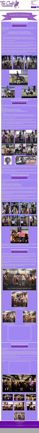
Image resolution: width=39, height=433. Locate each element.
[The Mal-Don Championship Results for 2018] (19, 346)
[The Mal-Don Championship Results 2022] (19, 25)
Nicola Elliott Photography (22, 425)
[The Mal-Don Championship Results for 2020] (19, 177)
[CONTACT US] (33, 7)
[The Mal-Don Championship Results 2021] (19, 103)
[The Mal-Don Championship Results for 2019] (19, 251)
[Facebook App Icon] (38, 7)
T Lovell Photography (35, 425)
